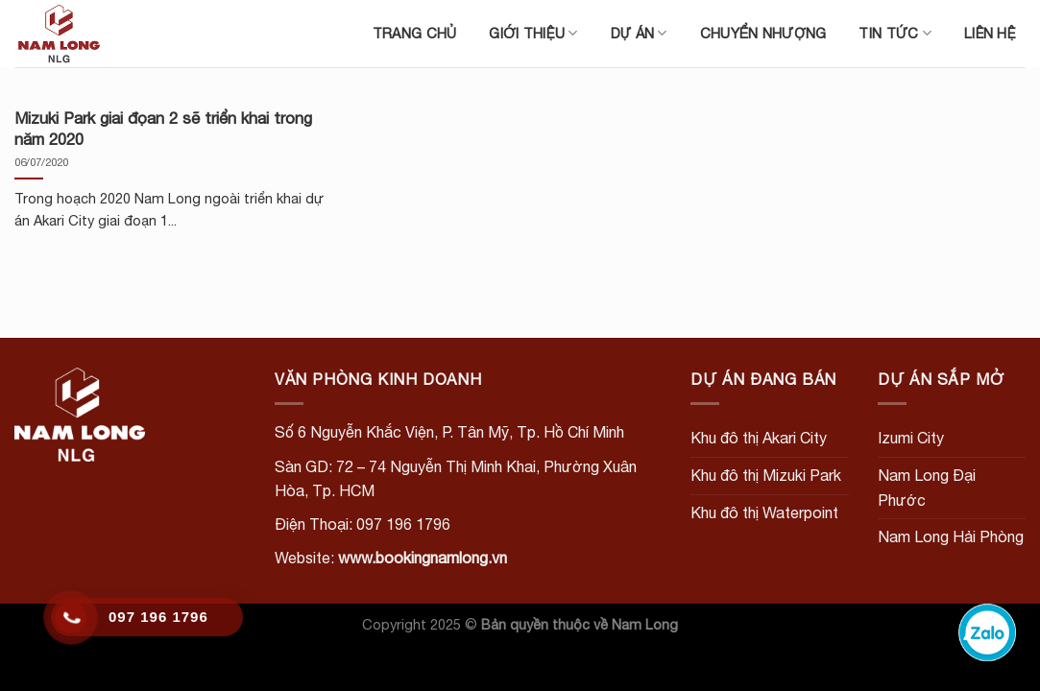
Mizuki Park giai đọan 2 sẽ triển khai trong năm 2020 (163, 128)
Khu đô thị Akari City (758, 437)
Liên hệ (990, 33)
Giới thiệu (533, 33)
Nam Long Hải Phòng (951, 536)
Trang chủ (415, 33)
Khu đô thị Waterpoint (764, 512)
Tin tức (895, 33)
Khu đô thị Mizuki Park (765, 475)
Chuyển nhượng (763, 33)
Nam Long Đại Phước (927, 487)
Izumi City (911, 437)
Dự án (639, 33)
